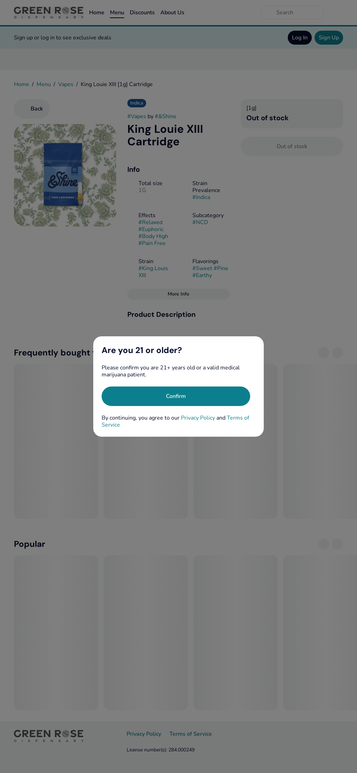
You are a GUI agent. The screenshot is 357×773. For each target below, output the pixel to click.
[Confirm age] (176, 396)
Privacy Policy (198, 418)
